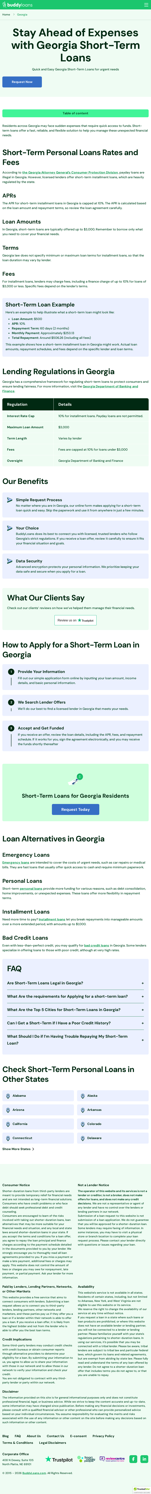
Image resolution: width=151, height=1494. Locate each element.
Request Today (75, 809)
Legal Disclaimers (52, 1443)
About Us (34, 1436)
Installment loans (52, 919)
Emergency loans (15, 862)
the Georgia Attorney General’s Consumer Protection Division (70, 172)
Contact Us (55, 1436)
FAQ (18, 1436)
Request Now (22, 82)
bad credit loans (96, 945)
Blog (5, 1436)
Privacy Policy (103, 1436)
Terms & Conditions (17, 1443)
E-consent (78, 1436)
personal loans (31, 889)
